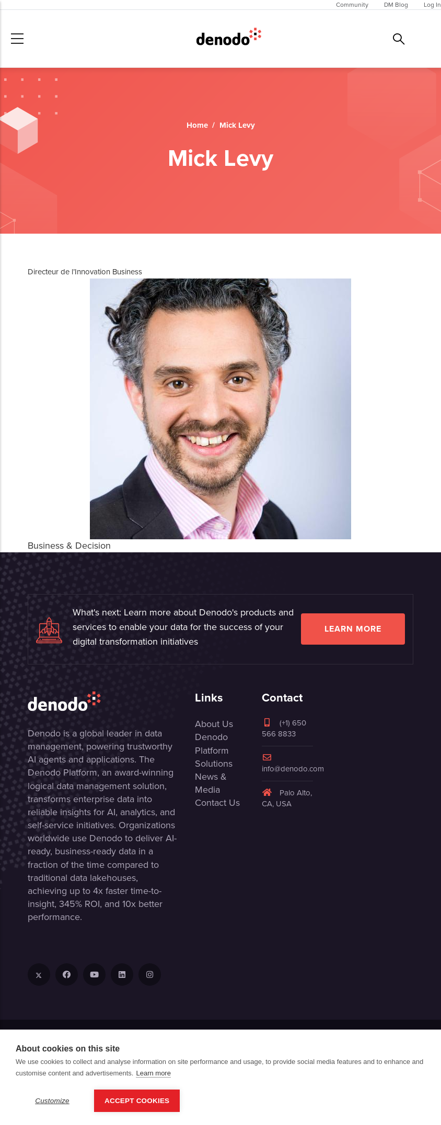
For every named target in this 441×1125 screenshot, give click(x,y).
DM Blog (396, 4)
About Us (214, 724)
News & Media (211, 783)
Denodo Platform (212, 743)
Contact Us (217, 802)
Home (197, 125)
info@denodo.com (293, 764)
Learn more (352, 629)
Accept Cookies (137, 1101)
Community (352, 4)
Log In (432, 4)
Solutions (214, 763)
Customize (52, 1101)
